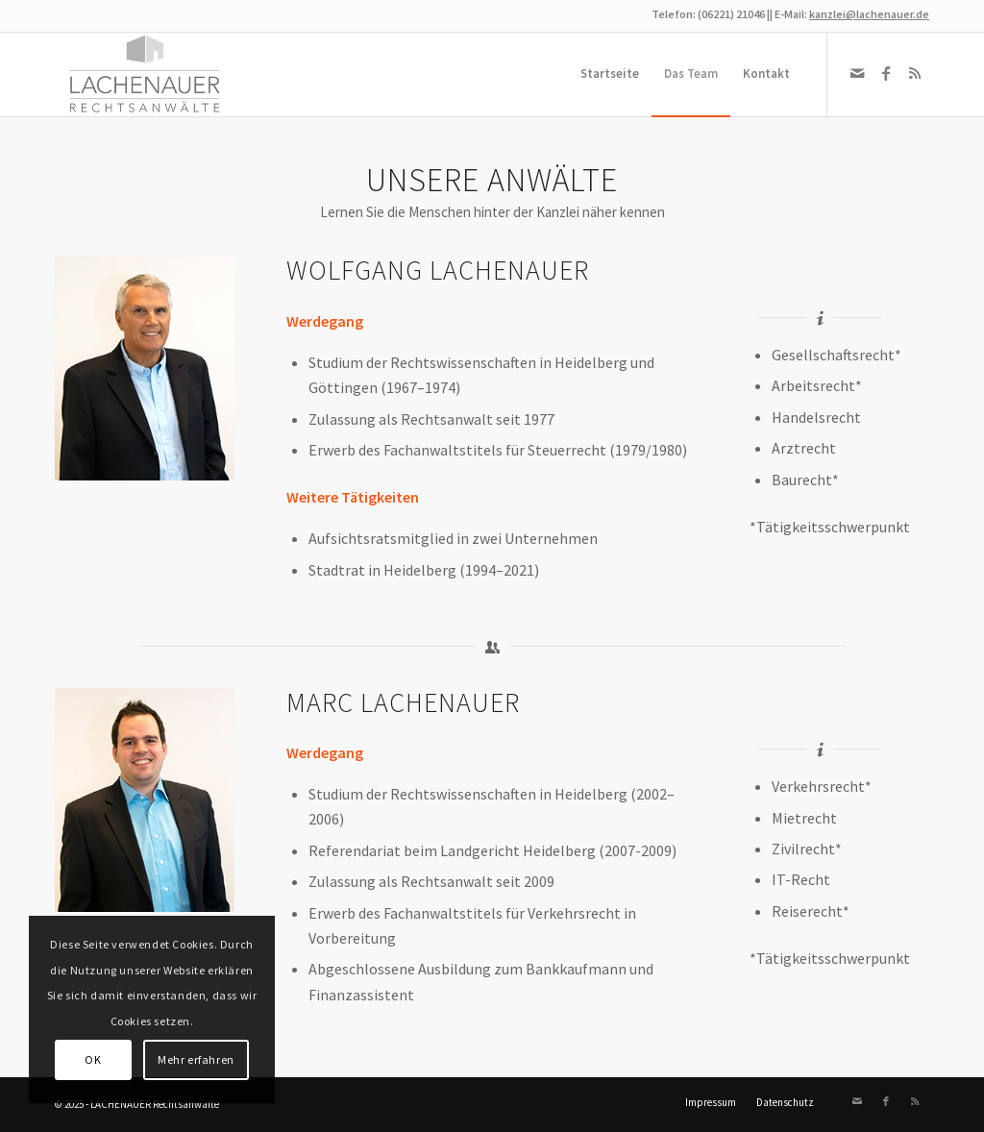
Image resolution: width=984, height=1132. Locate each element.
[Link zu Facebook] (886, 73)
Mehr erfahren (196, 1059)
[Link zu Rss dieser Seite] (914, 73)
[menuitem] (610, 74)
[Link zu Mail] (857, 73)
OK (93, 1059)
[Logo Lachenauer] (147, 74)
